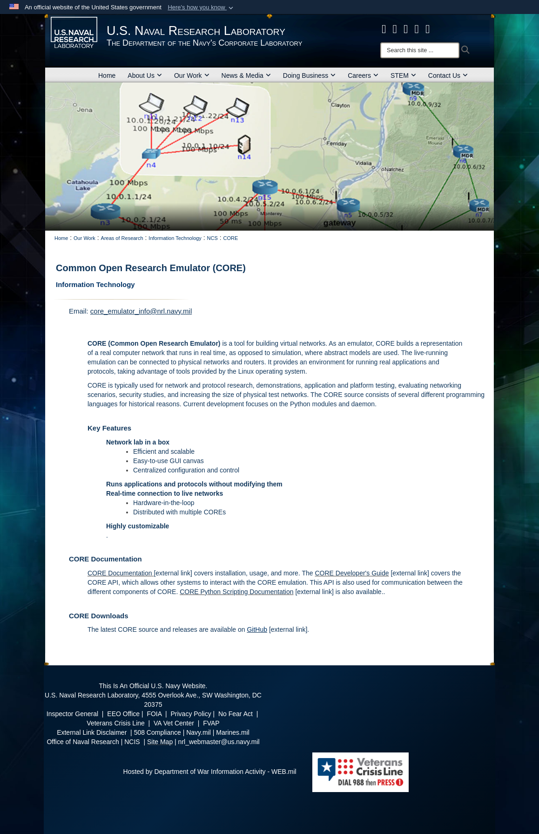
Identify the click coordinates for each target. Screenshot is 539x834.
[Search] (419, 50)
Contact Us (448, 75)
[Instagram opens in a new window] (406, 29)
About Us (145, 75)
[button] (201, 7)
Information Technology (95, 284)
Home (106, 75)
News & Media (246, 75)
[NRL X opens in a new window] (395, 29)
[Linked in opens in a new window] (417, 29)
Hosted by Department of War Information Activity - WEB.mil (209, 771)
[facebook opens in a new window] (384, 29)
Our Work (191, 75)
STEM (403, 75)
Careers (363, 75)
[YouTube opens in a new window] (427, 29)
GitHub (257, 629)
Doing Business (309, 75)
